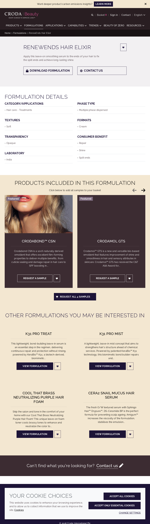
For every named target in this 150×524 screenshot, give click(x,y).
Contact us (91, 70)
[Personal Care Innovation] (22, 14)
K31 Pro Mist (111, 334)
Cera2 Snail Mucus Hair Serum (111, 395)
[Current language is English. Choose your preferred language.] (139, 15)
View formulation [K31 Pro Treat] (35, 366)
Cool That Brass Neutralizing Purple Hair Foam (38, 397)
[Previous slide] (134, 190)
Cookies (19, 510)
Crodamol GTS (111, 241)
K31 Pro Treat (38, 334)
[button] (14, 25)
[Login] (123, 47)
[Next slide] (143, 190)
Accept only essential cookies (114, 505)
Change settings (130, 512)
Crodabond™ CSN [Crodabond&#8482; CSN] (38, 241)
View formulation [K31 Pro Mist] (107, 366)
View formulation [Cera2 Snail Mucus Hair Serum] (107, 434)
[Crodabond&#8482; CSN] (39, 214)
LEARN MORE (103, 4)
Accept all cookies (122, 496)
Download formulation (48, 70)
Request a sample (34, 278)
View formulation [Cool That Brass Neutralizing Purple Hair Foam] (35, 434)
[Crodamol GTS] (111, 214)
